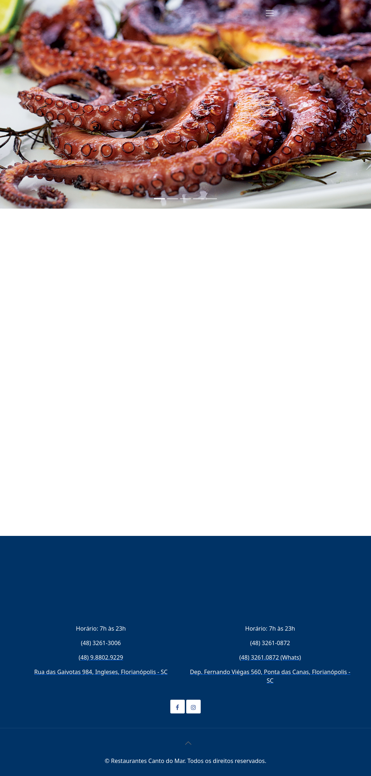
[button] (28, 104)
